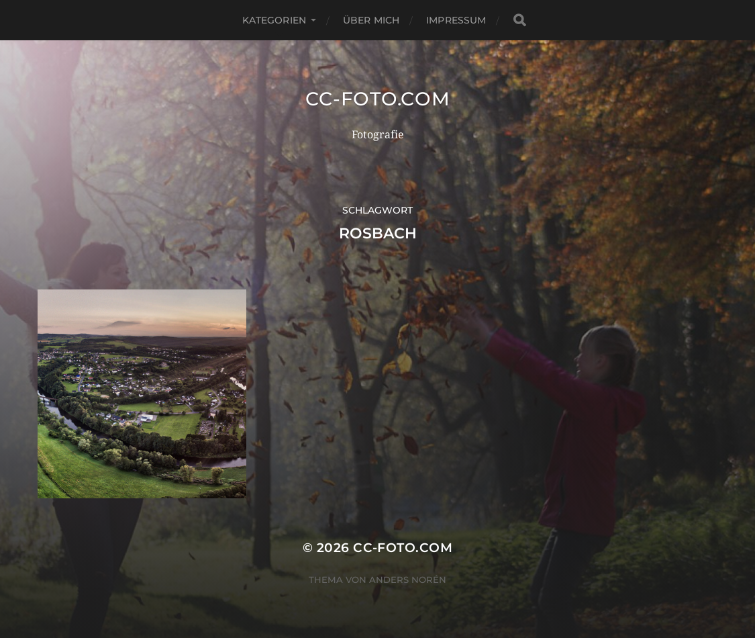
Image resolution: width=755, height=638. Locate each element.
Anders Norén (407, 579)
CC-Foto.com (377, 98)
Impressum (456, 20)
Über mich (371, 20)
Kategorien (274, 20)
